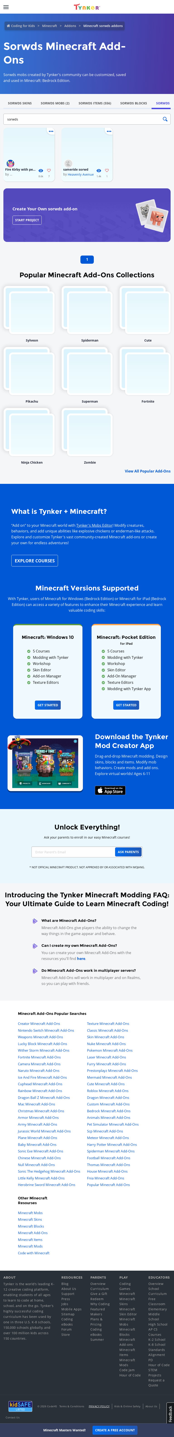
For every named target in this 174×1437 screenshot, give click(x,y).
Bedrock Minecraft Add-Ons (108, 1111)
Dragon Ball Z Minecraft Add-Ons (44, 1097)
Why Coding (100, 1304)
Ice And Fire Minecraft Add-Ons (42, 1077)
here (81, 958)
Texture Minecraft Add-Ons (108, 1023)
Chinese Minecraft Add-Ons (39, 1158)
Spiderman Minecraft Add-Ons (111, 1151)
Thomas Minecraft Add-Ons (108, 1164)
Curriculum (99, 1289)
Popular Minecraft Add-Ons (108, 1184)
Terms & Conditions (71, 1406)
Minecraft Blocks (31, 1226)
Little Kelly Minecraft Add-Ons (41, 1178)
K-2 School (156, 1339)
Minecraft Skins (30, 1219)
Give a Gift (98, 1294)
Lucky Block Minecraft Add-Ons (42, 1043)
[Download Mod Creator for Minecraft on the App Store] (110, 789)
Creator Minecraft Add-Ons (39, 1023)
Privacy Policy (99, 1406)
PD (150, 1360)
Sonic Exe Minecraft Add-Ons (40, 1151)
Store (65, 1334)
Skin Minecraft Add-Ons (105, 1037)
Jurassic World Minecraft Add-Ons (44, 1131)
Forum (66, 1329)
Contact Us (12, 1417)
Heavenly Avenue (81, 174)
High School (158, 1324)
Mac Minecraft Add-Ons (36, 1104)
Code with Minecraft (33, 1253)
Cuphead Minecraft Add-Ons (40, 1084)
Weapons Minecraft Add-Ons (40, 1037)
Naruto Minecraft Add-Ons (38, 1070)
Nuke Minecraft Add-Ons (106, 1043)
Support (68, 1294)
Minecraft (49, 26)
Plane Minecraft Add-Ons (37, 1137)
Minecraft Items (30, 1239)
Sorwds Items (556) (95, 103)
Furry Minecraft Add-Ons (106, 1064)
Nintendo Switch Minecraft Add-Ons (46, 1030)
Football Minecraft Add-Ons (108, 1158)
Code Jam (127, 1370)
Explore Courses (35, 560)
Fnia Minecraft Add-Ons (105, 1178)
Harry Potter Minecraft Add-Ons (112, 1144)
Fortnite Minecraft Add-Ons (39, 1057)
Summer (97, 1339)
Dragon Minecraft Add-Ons (108, 1097)
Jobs (64, 1304)
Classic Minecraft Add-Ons (107, 1030)
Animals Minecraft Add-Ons (108, 1117)
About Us (68, 1289)
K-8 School (156, 1344)
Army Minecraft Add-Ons (37, 1124)
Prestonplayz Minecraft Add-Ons (112, 1070)
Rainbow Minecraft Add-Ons (40, 1090)
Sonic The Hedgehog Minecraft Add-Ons (49, 1171)
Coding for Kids (23, 26)
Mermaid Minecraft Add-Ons (109, 1077)
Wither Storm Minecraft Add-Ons (43, 1050)
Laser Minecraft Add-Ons (106, 1057)
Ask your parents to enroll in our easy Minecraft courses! (87, 837)
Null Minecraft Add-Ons (36, 1164)
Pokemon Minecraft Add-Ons (110, 1050)
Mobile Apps (71, 1309)
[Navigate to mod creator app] (45, 762)
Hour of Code (130, 1375)
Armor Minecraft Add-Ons (38, 1117)
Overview (97, 1284)
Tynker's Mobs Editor (94, 525)
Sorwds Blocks (133, 103)
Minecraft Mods (30, 1246)
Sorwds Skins (20, 103)
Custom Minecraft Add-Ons (108, 1104)
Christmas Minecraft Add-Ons (41, 1111)
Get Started (48, 705)
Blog (64, 1284)
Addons (70, 26)
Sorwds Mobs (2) (55, 103)
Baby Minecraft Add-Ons (37, 1144)
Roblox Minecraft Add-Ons (107, 1090)
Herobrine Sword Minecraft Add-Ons (46, 1184)
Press (65, 1299)
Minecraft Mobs (30, 1213)
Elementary (157, 1309)
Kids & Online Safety (127, 1406)
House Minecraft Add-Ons (107, 1171)
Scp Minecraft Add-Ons (105, 1131)
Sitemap (68, 1314)
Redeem (97, 1299)
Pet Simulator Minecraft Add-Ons (113, 1124)
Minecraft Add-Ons (33, 1232)
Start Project (27, 220)
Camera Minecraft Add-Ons (39, 1064)
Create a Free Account (115, 1430)
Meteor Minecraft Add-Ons (108, 1137)
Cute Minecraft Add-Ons (106, 1084)
